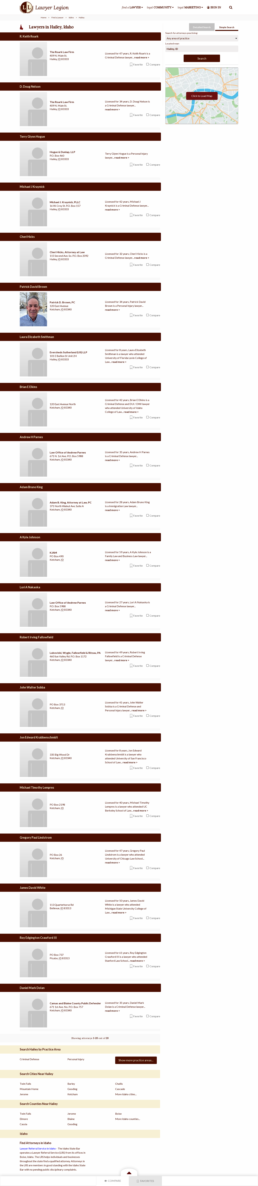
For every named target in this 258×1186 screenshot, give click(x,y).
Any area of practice (178, 38)
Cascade (120, 1087)
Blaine (71, 1117)
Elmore (24, 1117)
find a (131, 7)
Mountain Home (29, 1087)
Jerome (24, 1093)
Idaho (71, 17)
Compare (112, 1180)
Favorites (145, 1181)
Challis (119, 1082)
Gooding (72, 1087)
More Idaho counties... (127, 1117)
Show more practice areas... (136, 1059)
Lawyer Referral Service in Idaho (38, 1147)
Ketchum (72, 1093)
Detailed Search (202, 27)
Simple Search (226, 27)
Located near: (172, 43)
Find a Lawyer (58, 17)
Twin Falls (25, 1082)
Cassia (23, 1123)
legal (159, 7)
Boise (118, 1112)
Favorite (136, 64)
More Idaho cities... (126, 1093)
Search (201, 58)
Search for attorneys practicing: (181, 33)
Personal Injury (75, 1058)
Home (43, 17)
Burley (71, 1082)
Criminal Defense (29, 1058)
